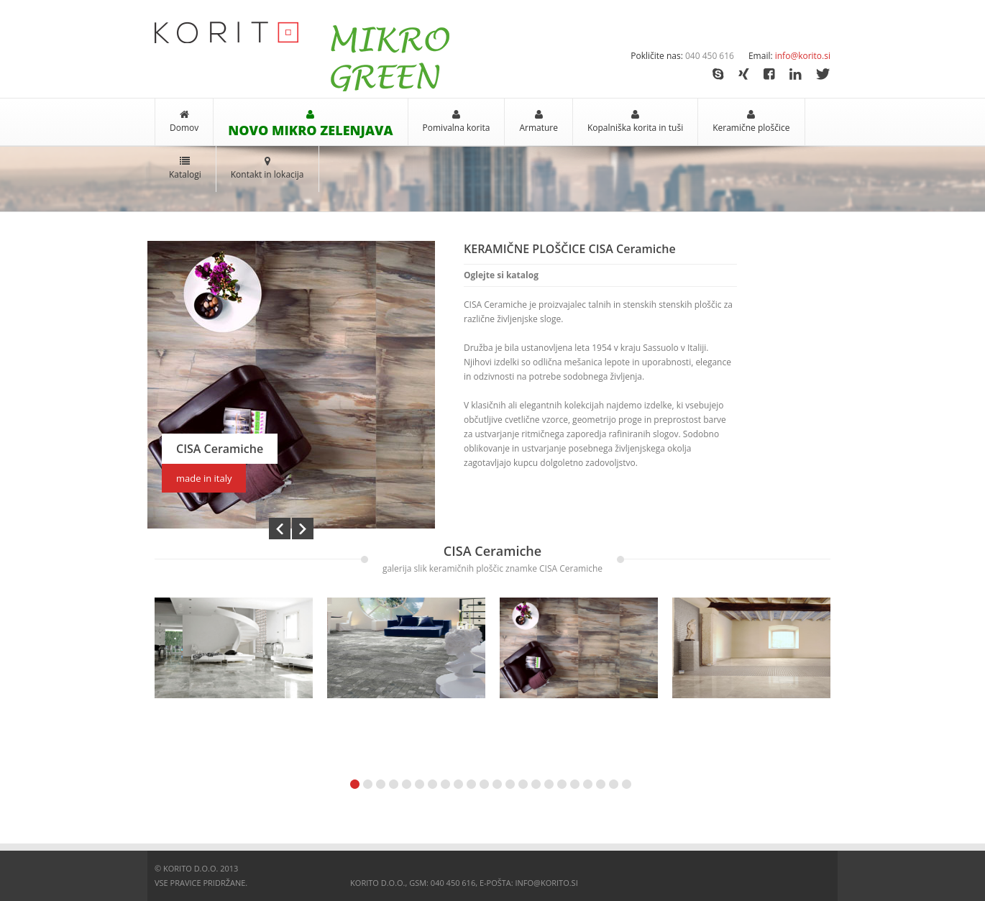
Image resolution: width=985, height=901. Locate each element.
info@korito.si (802, 56)
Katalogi (185, 174)
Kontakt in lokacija (267, 174)
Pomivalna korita (456, 128)
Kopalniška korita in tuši (635, 128)
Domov (184, 128)
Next (302, 528)
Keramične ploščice (751, 128)
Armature (538, 128)
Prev (279, 528)
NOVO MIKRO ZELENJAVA (310, 130)
